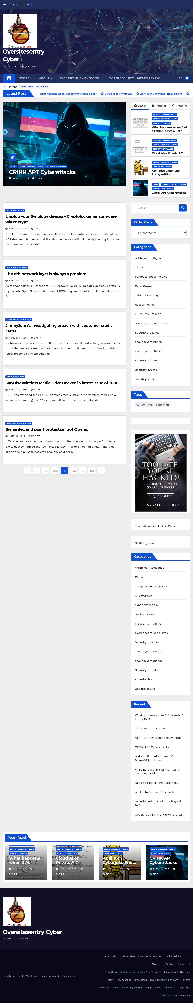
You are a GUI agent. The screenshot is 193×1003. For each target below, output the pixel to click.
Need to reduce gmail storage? (156, 782)
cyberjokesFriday (162, 166)
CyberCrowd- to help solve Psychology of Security (133, 972)
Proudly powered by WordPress (20, 976)
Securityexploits (15, 210)
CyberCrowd (143, 286)
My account (124, 980)
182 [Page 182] (73, 471)
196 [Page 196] (92, 471)
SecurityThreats (161, 123)
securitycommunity (56, 166)
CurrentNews (26, 86)
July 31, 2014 (17, 436)
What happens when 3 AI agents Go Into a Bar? (169, 129)
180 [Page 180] (55, 471)
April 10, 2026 (115, 869)
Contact (170, 964)
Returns (186, 980)
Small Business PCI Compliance (172, 987)
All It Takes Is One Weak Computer (142, 956)
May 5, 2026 (20, 869)
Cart (188, 956)
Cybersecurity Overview (80, 78)
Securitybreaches (147, 332)
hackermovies (144, 304)
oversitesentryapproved (151, 323)
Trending (180, 106)
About (44, 78)
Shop (149, 987)
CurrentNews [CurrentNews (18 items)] (144, 404)
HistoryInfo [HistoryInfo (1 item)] (163, 404)
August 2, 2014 (19, 338)
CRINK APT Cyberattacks (42, 172)
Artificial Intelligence (164, 114)
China (13, 166)
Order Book (140, 980)
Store (24, 78)
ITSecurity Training (148, 314)
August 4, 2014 (19, 280)
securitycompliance (163, 149)
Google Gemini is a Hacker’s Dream (160, 814)
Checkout (157, 964)
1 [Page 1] (36, 471)
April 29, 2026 (68, 869)
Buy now (148, 543)
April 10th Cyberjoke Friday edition (166, 172)
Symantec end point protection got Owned (46, 429)
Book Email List (173, 956)
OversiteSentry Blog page (164, 980)
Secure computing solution (127, 987)
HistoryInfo (42, 86)
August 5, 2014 (19, 229)
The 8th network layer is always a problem (45, 273)
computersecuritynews (31, 166)
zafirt (38, 178)
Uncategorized (145, 379)
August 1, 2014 (18, 390)
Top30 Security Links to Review (134, 78)
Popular (159, 106)
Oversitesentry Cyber (32, 932)
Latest (140, 105)
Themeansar (68, 976)
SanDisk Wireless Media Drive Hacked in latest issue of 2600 (61, 383)
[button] (180, 78)
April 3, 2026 (21, 178)
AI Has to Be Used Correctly (154, 792)
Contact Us (184, 964)
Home (106, 956)
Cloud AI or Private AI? (167, 153)
